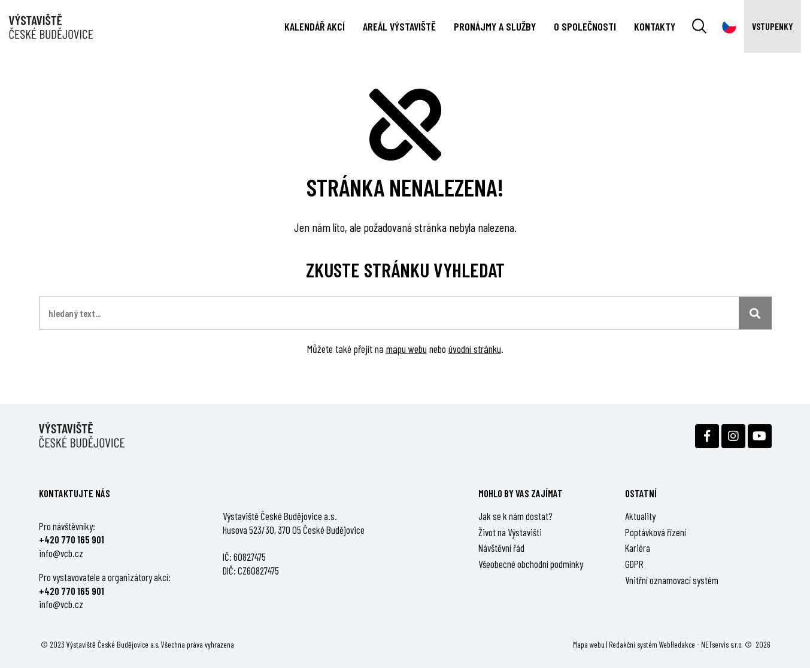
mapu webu (406, 348)
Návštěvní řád (501, 548)
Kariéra (637, 548)
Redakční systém (633, 644)
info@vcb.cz (61, 553)
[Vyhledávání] (699, 26)
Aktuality (640, 516)
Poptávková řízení (655, 532)
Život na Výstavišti (510, 532)
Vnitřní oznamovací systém (671, 580)
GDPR (634, 564)
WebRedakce (677, 644)
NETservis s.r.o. (722, 644)
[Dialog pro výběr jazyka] (729, 26)
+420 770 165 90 (70, 539)
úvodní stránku (474, 348)
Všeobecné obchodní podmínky (530, 564)
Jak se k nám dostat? (515, 516)
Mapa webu (589, 644)
